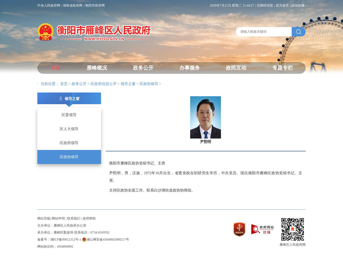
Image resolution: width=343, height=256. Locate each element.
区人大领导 (69, 129)
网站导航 (43, 218)
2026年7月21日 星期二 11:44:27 (232, 5)
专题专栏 (282, 68)
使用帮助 (89, 218)
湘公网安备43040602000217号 (105, 239)
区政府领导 (69, 143)
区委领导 (69, 115)
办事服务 (189, 68)
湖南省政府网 (72, 5)
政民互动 (236, 68)
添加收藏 (297, 5)
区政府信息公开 (104, 84)
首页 (55, 68)
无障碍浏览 (265, 5)
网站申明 (58, 218)
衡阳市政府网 (95, 5)
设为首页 (282, 5)
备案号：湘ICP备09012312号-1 (59, 239)
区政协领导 (149, 84)
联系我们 (73, 218)
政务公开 (143, 68)
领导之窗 (128, 84)
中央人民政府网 (48, 5)
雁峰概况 (97, 68)
